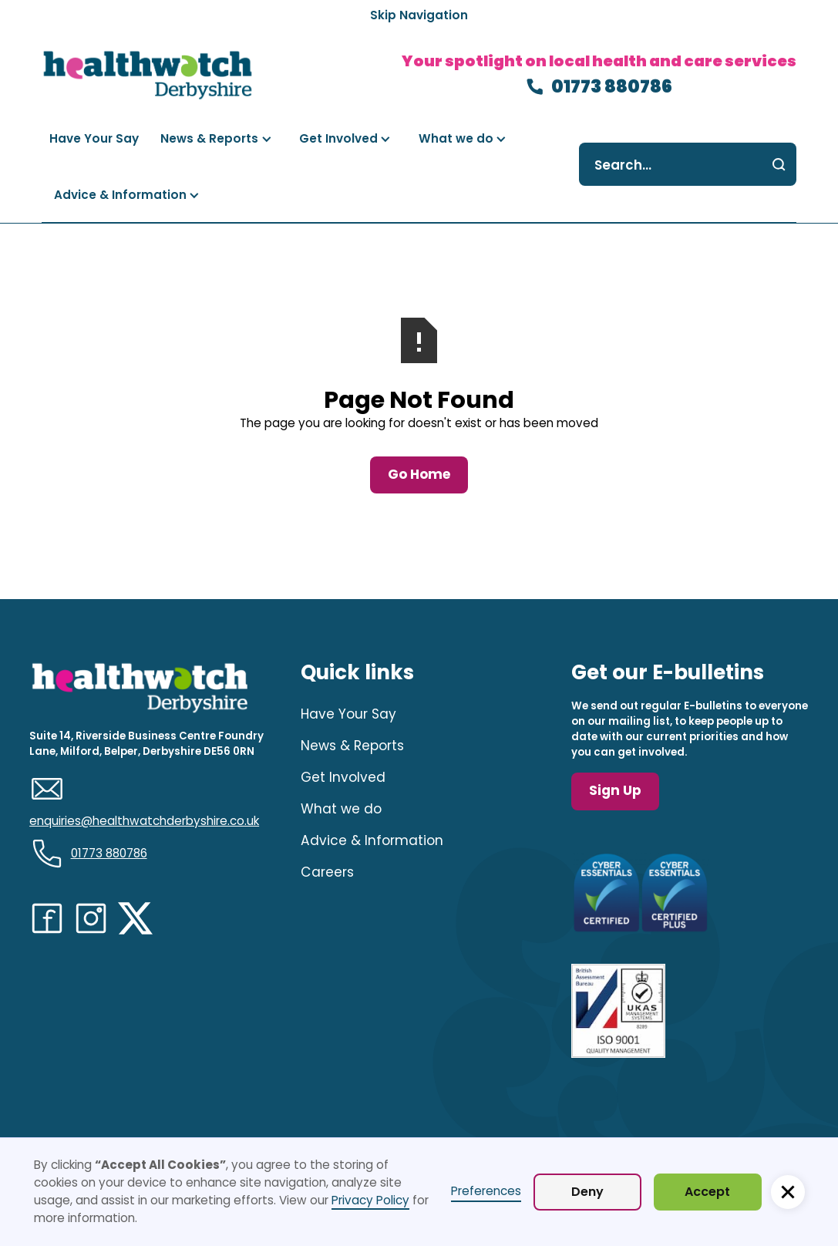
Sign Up (615, 790)
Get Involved (343, 777)
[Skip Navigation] (419, 16)
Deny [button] (587, 1192)
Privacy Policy (370, 1200)
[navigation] (148, 75)
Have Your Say (348, 714)
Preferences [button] (486, 1191)
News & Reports (352, 745)
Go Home (419, 474)
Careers (327, 872)
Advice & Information (372, 840)
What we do (341, 809)
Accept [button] (707, 1192)
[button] (216, 139)
